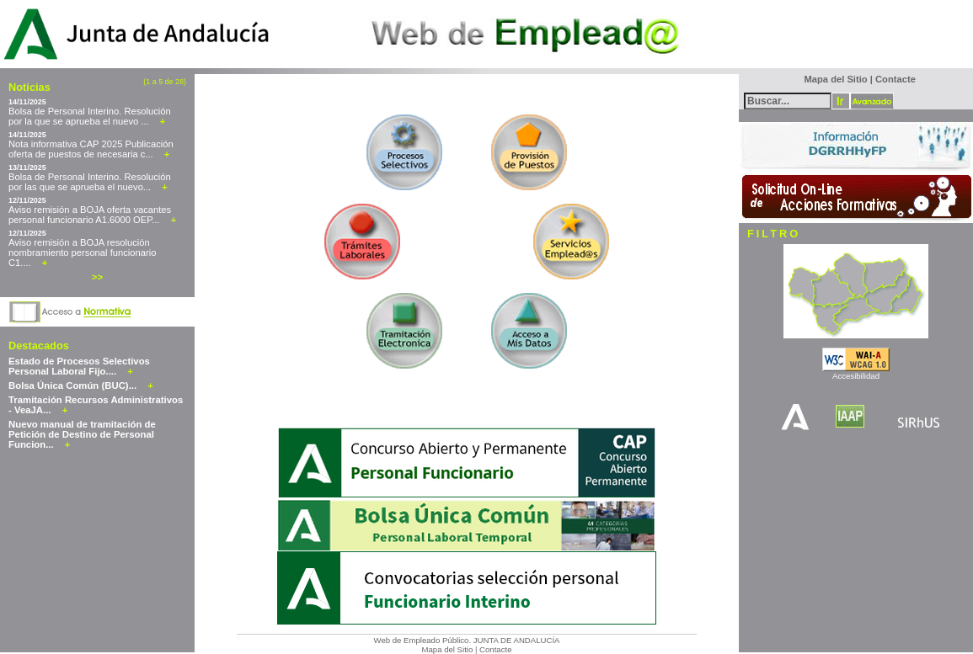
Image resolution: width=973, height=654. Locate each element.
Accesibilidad (855, 375)
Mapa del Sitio (447, 649)
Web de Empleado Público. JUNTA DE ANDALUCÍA (467, 640)
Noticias (29, 87)
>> (97, 277)
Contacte (495, 649)
